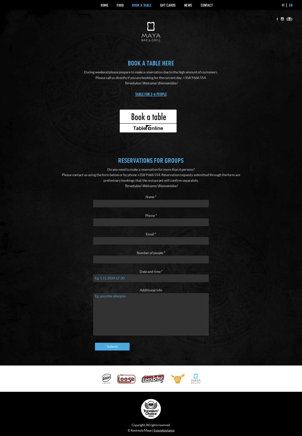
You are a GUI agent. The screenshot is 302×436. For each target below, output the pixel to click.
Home (104, 5)
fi (283, 5)
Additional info (151, 290)
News (188, 5)
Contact (207, 5)
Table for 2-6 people (151, 94)
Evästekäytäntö (164, 430)
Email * (151, 234)
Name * (151, 197)
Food (120, 5)
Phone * (151, 216)
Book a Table (141, 5)
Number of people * (151, 253)
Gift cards (168, 5)
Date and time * (151, 272)
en (291, 5)
